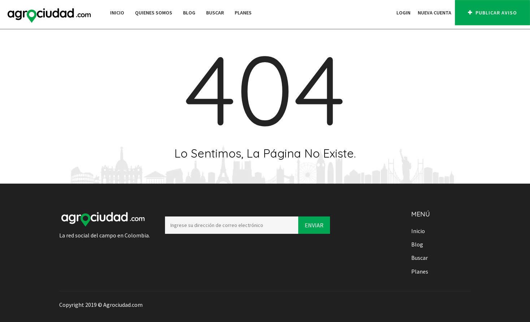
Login (403, 12)
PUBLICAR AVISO (492, 12)
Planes (243, 12)
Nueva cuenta (434, 12)
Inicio (117, 12)
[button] (389, 12)
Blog (189, 12)
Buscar (215, 12)
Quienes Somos (153, 12)
